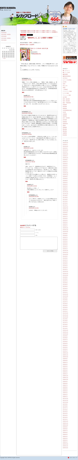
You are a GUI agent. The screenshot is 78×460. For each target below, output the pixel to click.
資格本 (64, 125)
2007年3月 (65, 415)
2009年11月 (65, 355)
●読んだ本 (65, 85)
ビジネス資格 (66, 93)
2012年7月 (65, 301)
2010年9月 (65, 336)
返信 (23, 92)
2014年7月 (65, 260)
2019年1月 (65, 171)
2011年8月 (65, 320)
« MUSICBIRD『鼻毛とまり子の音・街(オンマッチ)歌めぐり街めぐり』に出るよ (38, 30)
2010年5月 (65, 343)
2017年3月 (65, 201)
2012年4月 (65, 305)
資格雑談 (65, 127)
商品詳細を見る (37, 53)
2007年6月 (65, 410)
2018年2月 (65, 188)
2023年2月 (65, 144)
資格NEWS (65, 123)
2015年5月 (65, 241)
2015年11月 (65, 229)
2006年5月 (65, 434)
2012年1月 (65, 311)
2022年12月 (65, 146)
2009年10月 (65, 356)
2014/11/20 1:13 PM (28, 148)
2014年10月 (65, 254)
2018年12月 (65, 172)
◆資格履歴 (65, 74)
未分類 (64, 112)
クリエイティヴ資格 (67, 91)
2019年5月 (65, 163)
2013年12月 (65, 271)
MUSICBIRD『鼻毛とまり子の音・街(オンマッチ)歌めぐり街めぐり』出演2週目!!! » (39, 32)
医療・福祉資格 (66, 99)
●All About (65, 78)
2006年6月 (65, 432)
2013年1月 (65, 292)
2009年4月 (65, 368)
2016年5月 (65, 220)
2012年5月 (65, 303)
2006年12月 (65, 421)
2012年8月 (65, 299)
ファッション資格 (67, 95)
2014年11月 (65, 252)
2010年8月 (65, 337)
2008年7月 (65, 385)
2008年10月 (65, 379)
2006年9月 (65, 427)
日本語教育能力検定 (67, 110)
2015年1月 (65, 248)
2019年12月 (65, 157)
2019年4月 (65, 165)
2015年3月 (65, 244)
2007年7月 (65, 408)
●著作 (64, 83)
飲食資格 (65, 135)
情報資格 (65, 104)
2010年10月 (65, 334)
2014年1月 (65, 269)
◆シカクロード (66, 70)
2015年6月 (65, 239)
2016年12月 (65, 207)
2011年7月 (65, 322)
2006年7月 (65, 430)
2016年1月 (65, 226)
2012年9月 (65, 298)
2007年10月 (65, 402)
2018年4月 (65, 184)
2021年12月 (65, 150)
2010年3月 (65, 347)
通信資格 (65, 129)
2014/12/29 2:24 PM (34, 208)
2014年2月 (65, 267)
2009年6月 (65, 364)
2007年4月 (65, 413)
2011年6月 (65, 324)
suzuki (22, 225)
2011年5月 (65, 326)
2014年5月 (65, 262)
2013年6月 (65, 282)
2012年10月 (65, 296)
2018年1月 (65, 190)
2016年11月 (65, 209)
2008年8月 (65, 383)
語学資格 (65, 119)
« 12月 (4, 58)
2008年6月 (65, 387)
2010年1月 (65, 351)
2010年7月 (65, 339)
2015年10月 (65, 231)
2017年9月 (65, 195)
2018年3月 (65, 186)
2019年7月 (65, 161)
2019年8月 (65, 159)
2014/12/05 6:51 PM (34, 196)
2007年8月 (65, 406)
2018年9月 (65, 176)
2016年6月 (65, 218)
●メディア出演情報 (67, 80)
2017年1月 (65, 205)
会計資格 (65, 97)
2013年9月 (65, 277)
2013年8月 (65, 279)
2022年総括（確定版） (6, 34)
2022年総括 (3, 36)
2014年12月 (65, 250)
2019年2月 (65, 169)
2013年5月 (65, 284)
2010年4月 (65, 345)
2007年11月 (65, 400)
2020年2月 (65, 155)
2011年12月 (65, 313)
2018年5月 (65, 182)
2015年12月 (65, 227)
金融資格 (65, 133)
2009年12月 (65, 353)
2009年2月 (65, 372)
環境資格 (65, 116)
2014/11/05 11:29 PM (27, 113)
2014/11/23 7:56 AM (30, 161)
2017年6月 (65, 197)
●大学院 (64, 82)
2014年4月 (65, 263)
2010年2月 (65, 349)
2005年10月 (65, 447)
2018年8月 (65, 178)
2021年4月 (65, 152)
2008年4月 (65, 390)
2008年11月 (65, 377)
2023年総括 (3, 32)
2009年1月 (65, 373)
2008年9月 (65, 381)
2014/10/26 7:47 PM (27, 80)
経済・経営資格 (66, 117)
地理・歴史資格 (66, 100)
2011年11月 (65, 315)
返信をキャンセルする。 (25, 227)
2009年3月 (65, 370)
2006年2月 (65, 440)
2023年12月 (65, 142)
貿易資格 (65, 121)
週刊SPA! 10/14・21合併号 (27, 44)
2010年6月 (65, 341)
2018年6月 (65, 180)
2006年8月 (65, 428)
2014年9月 (65, 256)
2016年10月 (65, 210)
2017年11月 (65, 193)
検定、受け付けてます (6, 10)
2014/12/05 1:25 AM (32, 186)
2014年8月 (65, 258)
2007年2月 (65, 417)
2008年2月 (65, 394)
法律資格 (65, 114)
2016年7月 (65, 216)
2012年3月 (65, 307)
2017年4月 (65, 199)
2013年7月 (65, 281)
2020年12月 (65, 154)
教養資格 (65, 108)
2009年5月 (65, 366)
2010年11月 (65, 332)
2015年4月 (65, 243)
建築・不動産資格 (67, 102)
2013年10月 (65, 275)
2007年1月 (65, 419)
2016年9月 (65, 212)
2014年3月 (65, 265)
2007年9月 (65, 404)
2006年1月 (65, 442)
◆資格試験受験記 (67, 76)
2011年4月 (65, 328)
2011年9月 (65, 318)
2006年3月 (65, 438)
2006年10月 (65, 425)
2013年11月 (65, 273)
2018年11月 (65, 174)
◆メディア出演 (66, 72)
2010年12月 (65, 330)
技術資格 (65, 106)
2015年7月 (65, 237)
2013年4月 (65, 286)
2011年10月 (65, 317)
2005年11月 (65, 445)
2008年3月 (65, 392)
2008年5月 (65, 389)
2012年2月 (65, 309)
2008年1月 (65, 396)
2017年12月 (65, 191)
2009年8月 (65, 360)
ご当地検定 (65, 89)
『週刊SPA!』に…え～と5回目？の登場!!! (40, 38)
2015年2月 (65, 246)
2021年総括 (3, 40)
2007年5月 (65, 411)
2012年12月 (65, 294)
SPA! (30, 42)
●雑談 (64, 87)
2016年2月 (65, 224)
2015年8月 (65, 235)
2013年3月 (65, 288)
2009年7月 (65, 362)
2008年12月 (65, 375)
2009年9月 (65, 358)
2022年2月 (65, 148)
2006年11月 (65, 423)
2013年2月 (65, 290)
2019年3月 (65, 167)
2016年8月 (65, 214)
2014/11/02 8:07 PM (28, 97)
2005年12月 (65, 444)
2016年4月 (65, 222)
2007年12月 (65, 398)
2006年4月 (65, 436)
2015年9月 (65, 233)
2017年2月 (65, 203)
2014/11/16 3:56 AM (27, 134)
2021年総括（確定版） (6, 38)
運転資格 (65, 131)
